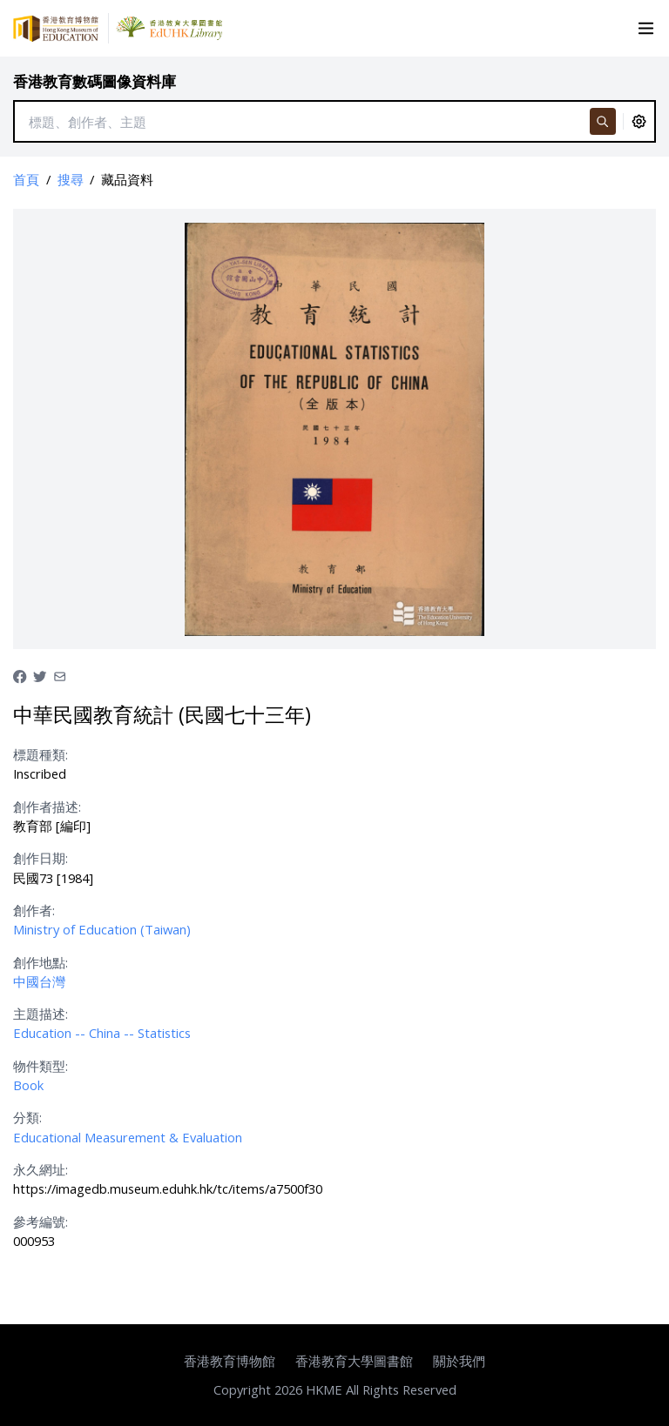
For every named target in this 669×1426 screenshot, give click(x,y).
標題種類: (40, 754)
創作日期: (40, 858)
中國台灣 (39, 981)
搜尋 (70, 179)
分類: (27, 1117)
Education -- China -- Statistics (102, 1032)
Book (28, 1085)
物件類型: (40, 1066)
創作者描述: (47, 806)
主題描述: (40, 1013)
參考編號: (40, 1221)
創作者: (34, 910)
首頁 (26, 179)
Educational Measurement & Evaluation (127, 1137)
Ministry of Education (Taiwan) (102, 929)
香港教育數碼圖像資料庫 (94, 81)
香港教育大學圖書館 (354, 1360)
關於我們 (459, 1360)
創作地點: (40, 962)
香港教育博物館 (229, 1360)
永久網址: (40, 1169)
